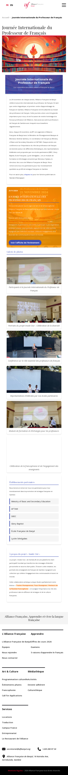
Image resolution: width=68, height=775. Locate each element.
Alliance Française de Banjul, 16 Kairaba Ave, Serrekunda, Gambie (25, 758)
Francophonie (9, 690)
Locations (7, 717)
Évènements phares (12, 684)
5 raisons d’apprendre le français (47, 652)
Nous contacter (10, 657)
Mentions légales (15, 770)
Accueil (5, 17)
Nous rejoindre (9, 652)
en (11, 5)
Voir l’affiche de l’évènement (25, 242)
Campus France (9, 727)
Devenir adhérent (36, 684)
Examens (35, 647)
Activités (32, 679)
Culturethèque (35, 690)
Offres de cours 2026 (41, 641)
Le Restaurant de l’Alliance (15, 738)
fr (7, 5)
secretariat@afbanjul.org (16, 749)
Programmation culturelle (15, 679)
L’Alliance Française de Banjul (16, 641)
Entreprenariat (9, 733)
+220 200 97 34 (47, 749)
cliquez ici (28, 174)
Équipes (6, 647)
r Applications (12, 695)
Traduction (7, 722)
